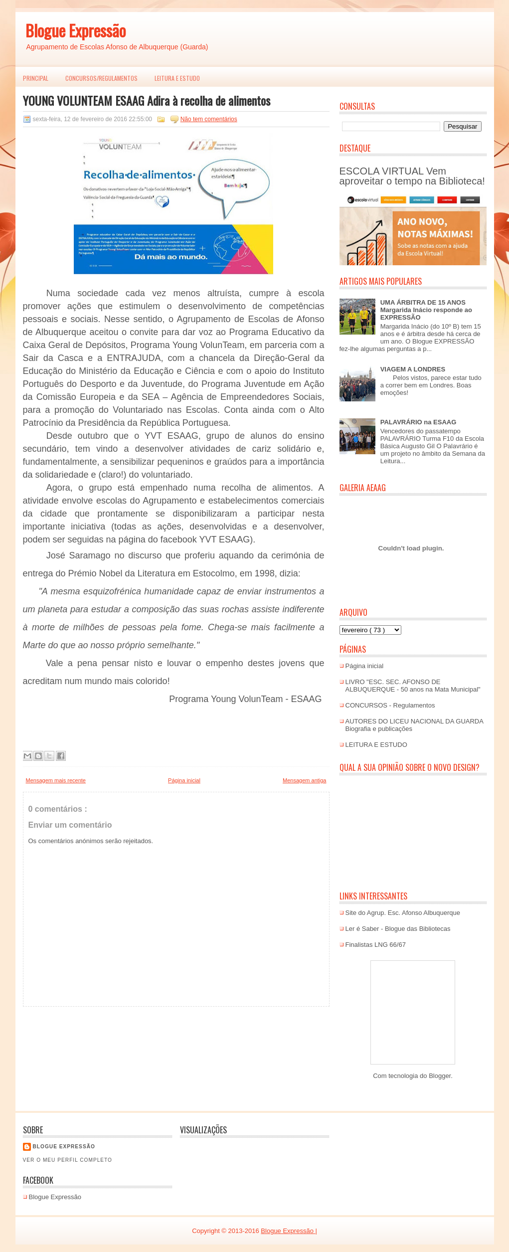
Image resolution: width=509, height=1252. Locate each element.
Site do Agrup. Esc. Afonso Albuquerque (403, 912)
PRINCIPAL (35, 78)
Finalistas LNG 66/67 (375, 944)
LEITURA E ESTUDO (177, 78)
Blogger (440, 1075)
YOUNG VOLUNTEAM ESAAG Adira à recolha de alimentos (146, 100)
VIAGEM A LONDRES (413, 369)
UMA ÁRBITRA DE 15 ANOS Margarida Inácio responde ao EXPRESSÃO (426, 310)
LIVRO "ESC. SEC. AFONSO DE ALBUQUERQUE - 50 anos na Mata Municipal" (413, 685)
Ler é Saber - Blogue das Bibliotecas (398, 928)
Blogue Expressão (75, 30)
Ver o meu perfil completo (68, 1160)
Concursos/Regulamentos (101, 78)
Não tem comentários (208, 119)
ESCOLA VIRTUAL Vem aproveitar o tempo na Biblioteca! (412, 176)
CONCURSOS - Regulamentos (390, 705)
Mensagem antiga (304, 780)
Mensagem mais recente (56, 780)
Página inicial (184, 780)
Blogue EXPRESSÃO (64, 1146)
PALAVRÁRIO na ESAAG (418, 422)
